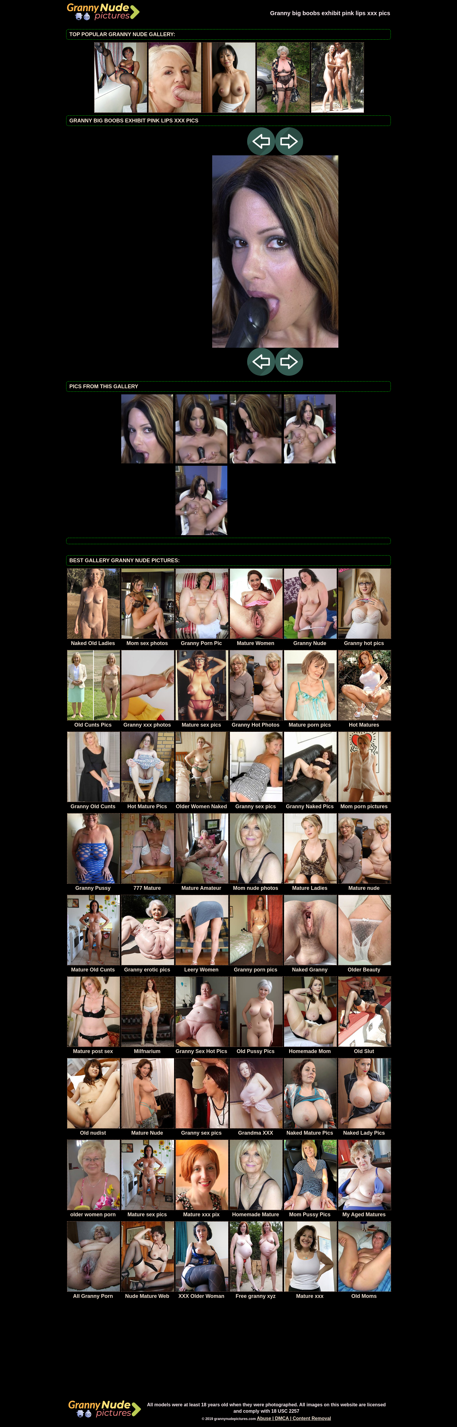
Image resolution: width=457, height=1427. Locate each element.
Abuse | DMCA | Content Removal (294, 1418)
